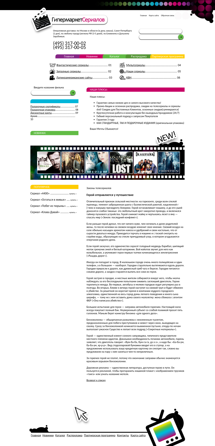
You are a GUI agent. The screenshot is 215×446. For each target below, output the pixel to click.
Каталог (114, 56)
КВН (129, 77)
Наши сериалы (135, 71)
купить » (73, 194)
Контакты (123, 435)
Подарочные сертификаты (45, 106)
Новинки (92, 56)
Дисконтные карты (41, 112)
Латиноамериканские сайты (74, 77)
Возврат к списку (96, 380)
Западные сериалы (68, 71)
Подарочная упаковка (42, 109)
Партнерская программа (167, 56)
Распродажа (139, 56)
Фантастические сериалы (72, 65)
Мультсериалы (135, 65)
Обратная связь (167, 15)
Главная (143, 15)
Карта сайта (154, 15)
